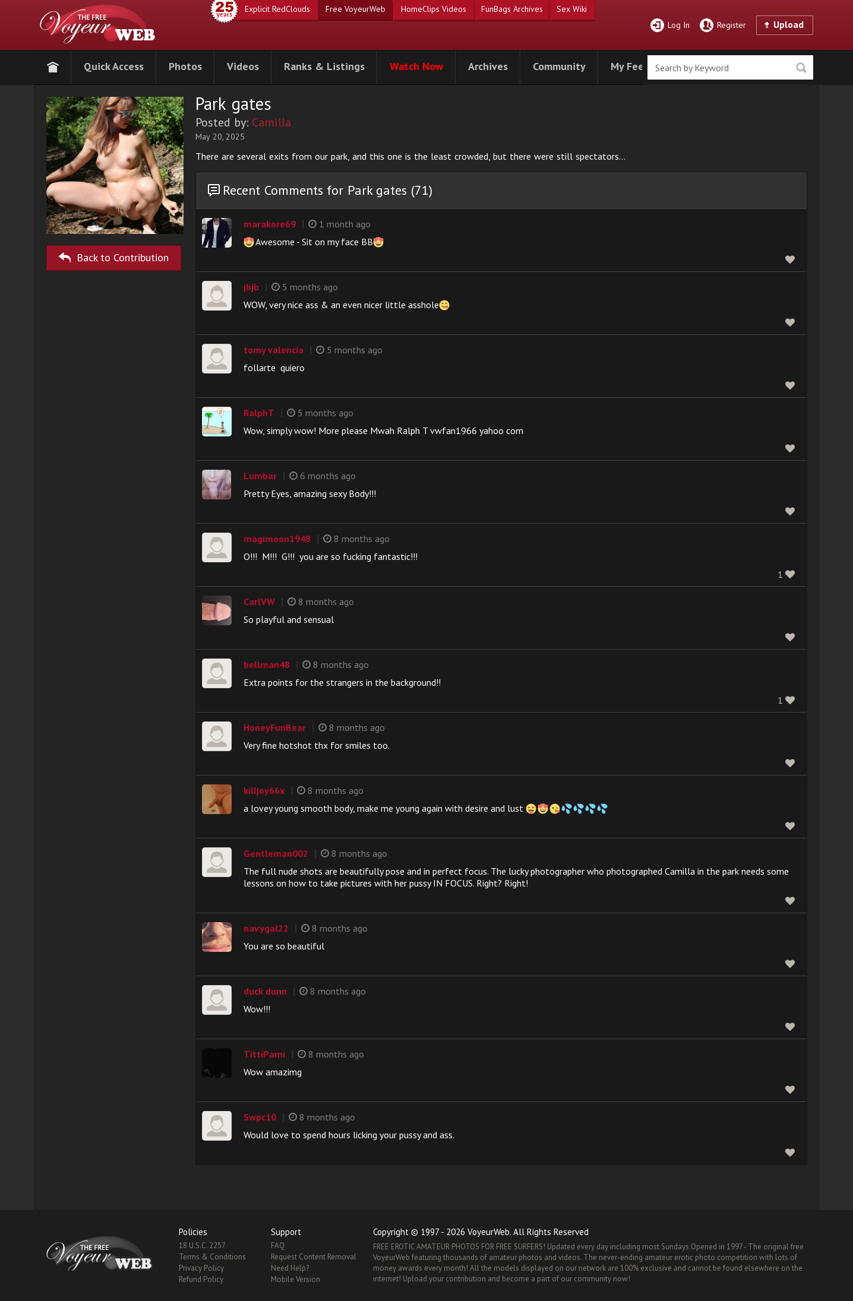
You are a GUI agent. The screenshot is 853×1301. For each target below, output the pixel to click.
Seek (801, 68)
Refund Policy (201, 1279)
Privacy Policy (201, 1268)
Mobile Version (295, 1279)
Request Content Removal (313, 1257)
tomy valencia (274, 350)
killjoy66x (264, 790)
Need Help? (290, 1268)
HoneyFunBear (275, 727)
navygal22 (266, 928)
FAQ (278, 1245)
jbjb (251, 287)
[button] (114, 65)
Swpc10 (260, 1117)
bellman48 (267, 664)
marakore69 (270, 224)
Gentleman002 (276, 853)
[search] (730, 67)
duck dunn (265, 991)
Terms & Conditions (212, 1257)
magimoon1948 (277, 539)
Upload (788, 24)
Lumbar (260, 476)
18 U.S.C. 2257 (202, 1245)
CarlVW (259, 601)
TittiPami (264, 1054)
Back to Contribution (114, 255)
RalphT (259, 413)
